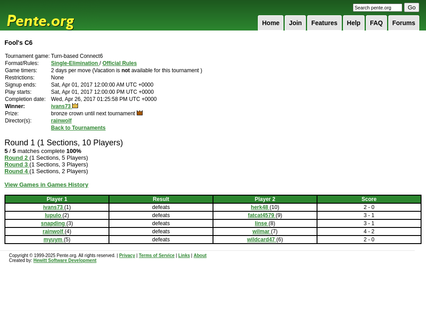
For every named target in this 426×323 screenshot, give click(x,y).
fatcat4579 (262, 215)
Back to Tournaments (78, 128)
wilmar (261, 231)
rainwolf (61, 121)
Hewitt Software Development (64, 260)
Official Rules (119, 63)
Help (354, 22)
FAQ (376, 22)
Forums (403, 22)
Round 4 (17, 171)
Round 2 (17, 157)
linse (262, 223)
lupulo (53, 215)
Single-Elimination (75, 63)
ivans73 (61, 106)
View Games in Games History (46, 184)
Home (270, 22)
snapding (53, 223)
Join (295, 22)
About (200, 255)
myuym (53, 239)
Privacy (127, 255)
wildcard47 (261, 239)
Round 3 (17, 164)
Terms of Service (156, 255)
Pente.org (52, 15)
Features (324, 22)
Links (184, 255)
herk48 (260, 207)
